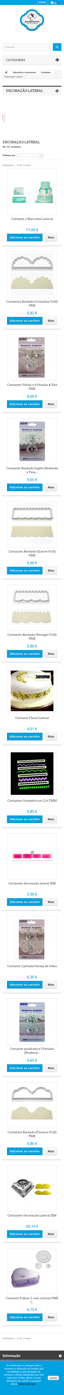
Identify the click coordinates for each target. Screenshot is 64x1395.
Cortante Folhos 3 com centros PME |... (32, 1300)
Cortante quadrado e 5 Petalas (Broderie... (32, 1050)
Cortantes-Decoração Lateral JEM (32, 1215)
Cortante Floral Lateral (32, 718)
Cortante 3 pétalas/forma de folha (32, 966)
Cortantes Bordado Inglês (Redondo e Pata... (32, 470)
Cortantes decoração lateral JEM (32, 883)
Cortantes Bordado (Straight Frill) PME (32, 636)
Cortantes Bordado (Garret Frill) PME (32, 553)
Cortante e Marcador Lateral (32, 219)
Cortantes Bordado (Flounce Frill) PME (32, 1134)
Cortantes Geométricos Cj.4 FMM (32, 800)
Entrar (42, 2)
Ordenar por (9, 155)
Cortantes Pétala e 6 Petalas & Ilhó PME (32, 386)
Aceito (53, 1378)
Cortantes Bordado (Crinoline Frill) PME (32, 303)
